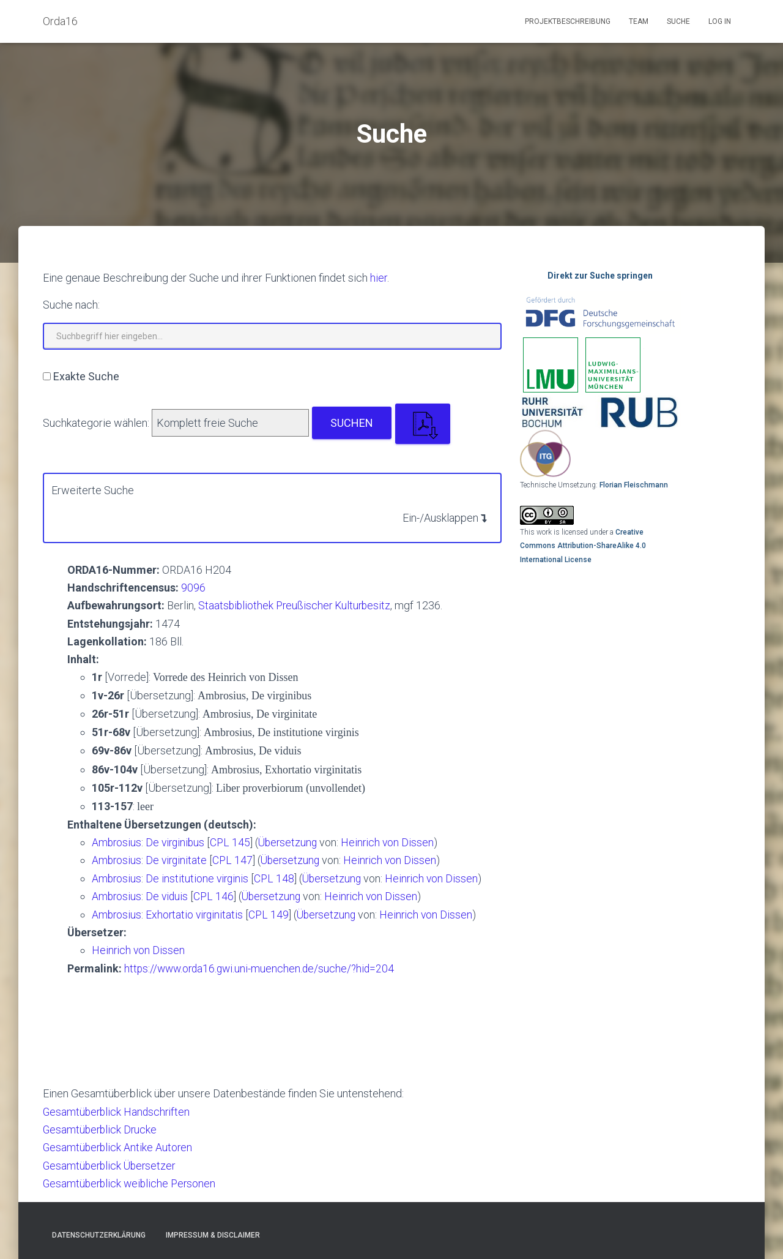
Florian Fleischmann (633, 485)
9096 (193, 587)
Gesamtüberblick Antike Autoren (119, 1145)
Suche (678, 21)
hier (378, 277)
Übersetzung (293, 841)
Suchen (351, 422)
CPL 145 (233, 841)
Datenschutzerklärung (99, 1232)
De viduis (170, 895)
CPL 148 (277, 877)
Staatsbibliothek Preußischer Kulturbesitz (296, 605)
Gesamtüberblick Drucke (101, 1127)
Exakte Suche (86, 376)
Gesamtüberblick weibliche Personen (131, 1180)
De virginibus (178, 841)
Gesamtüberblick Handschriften (118, 1109)
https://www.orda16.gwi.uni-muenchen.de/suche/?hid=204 (262, 966)
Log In (719, 21)
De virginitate (179, 859)
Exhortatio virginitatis (198, 913)
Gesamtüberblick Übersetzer (111, 1163)
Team (638, 21)
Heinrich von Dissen (394, 841)
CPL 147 (235, 859)
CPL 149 (272, 913)
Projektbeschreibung (567, 21)
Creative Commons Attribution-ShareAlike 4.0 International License (583, 546)
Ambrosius (117, 841)
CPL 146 (216, 895)
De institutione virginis (200, 877)
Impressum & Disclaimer (213, 1232)
